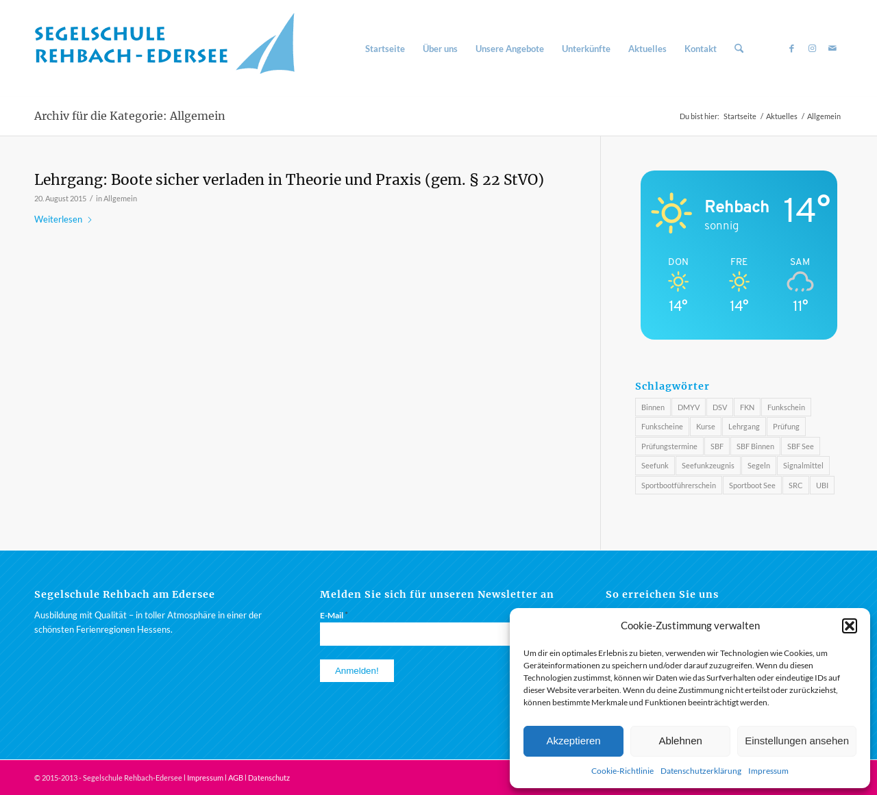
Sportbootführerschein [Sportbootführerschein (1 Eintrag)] (678, 485)
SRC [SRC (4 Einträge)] (796, 485)
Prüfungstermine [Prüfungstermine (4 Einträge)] (669, 446)
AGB (235, 777)
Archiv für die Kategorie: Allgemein (129, 116)
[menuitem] (385, 49)
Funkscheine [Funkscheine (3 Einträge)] (662, 426)
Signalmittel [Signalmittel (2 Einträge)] (803, 465)
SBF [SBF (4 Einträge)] (717, 446)
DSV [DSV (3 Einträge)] (720, 407)
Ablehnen (680, 740)
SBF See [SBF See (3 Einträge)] (800, 446)
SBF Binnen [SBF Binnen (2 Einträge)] (755, 446)
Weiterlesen (63, 219)
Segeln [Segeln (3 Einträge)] (759, 465)
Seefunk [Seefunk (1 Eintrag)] (655, 465)
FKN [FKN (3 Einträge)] (747, 407)
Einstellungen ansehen (797, 740)
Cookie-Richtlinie (622, 771)
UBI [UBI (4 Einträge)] (822, 485)
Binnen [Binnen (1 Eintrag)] (653, 407)
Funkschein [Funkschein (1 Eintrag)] (786, 407)
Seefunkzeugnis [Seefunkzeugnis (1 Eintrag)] (708, 465)
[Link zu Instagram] (812, 48)
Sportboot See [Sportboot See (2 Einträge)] (752, 485)
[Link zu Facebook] (791, 48)
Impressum (768, 771)
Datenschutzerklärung (700, 771)
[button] (849, 626)
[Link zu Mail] (832, 48)
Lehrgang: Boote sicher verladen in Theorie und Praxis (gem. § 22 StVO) (289, 180)
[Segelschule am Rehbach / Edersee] (171, 49)
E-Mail (334, 614)
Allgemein (120, 198)
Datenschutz (269, 777)
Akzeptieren (573, 740)
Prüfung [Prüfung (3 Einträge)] (786, 426)
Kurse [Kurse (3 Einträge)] (705, 426)
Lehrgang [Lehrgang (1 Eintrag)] (744, 426)
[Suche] (739, 49)
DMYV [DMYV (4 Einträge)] (689, 407)
